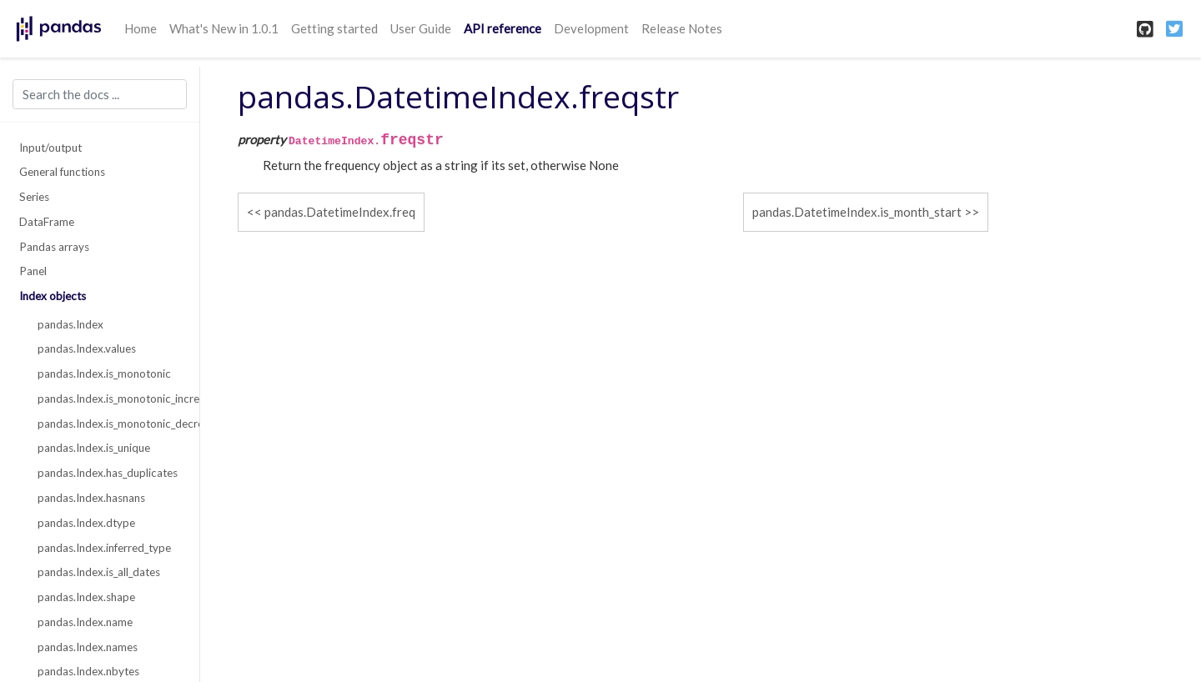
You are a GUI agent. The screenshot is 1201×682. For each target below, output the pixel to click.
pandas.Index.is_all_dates (99, 572)
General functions (62, 171)
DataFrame (46, 221)
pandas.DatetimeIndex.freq (339, 211)
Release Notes (681, 28)
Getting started (334, 28)
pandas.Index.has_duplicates (108, 472)
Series (34, 196)
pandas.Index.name (85, 622)
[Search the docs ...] (100, 94)
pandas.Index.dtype (86, 522)
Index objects (52, 296)
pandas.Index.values (87, 348)
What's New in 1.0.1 (224, 28)
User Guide (420, 28)
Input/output (50, 147)
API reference (502, 28)
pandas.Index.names (88, 647)
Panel (33, 271)
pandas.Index (70, 324)
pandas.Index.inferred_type (104, 547)
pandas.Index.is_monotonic (104, 373)
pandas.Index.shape (86, 597)
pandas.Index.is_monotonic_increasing (109, 398)
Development (591, 28)
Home (140, 28)
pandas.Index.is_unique (94, 447)
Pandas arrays (54, 246)
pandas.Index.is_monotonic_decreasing (109, 423)
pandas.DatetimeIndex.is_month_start (857, 211)
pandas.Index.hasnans (91, 497)
